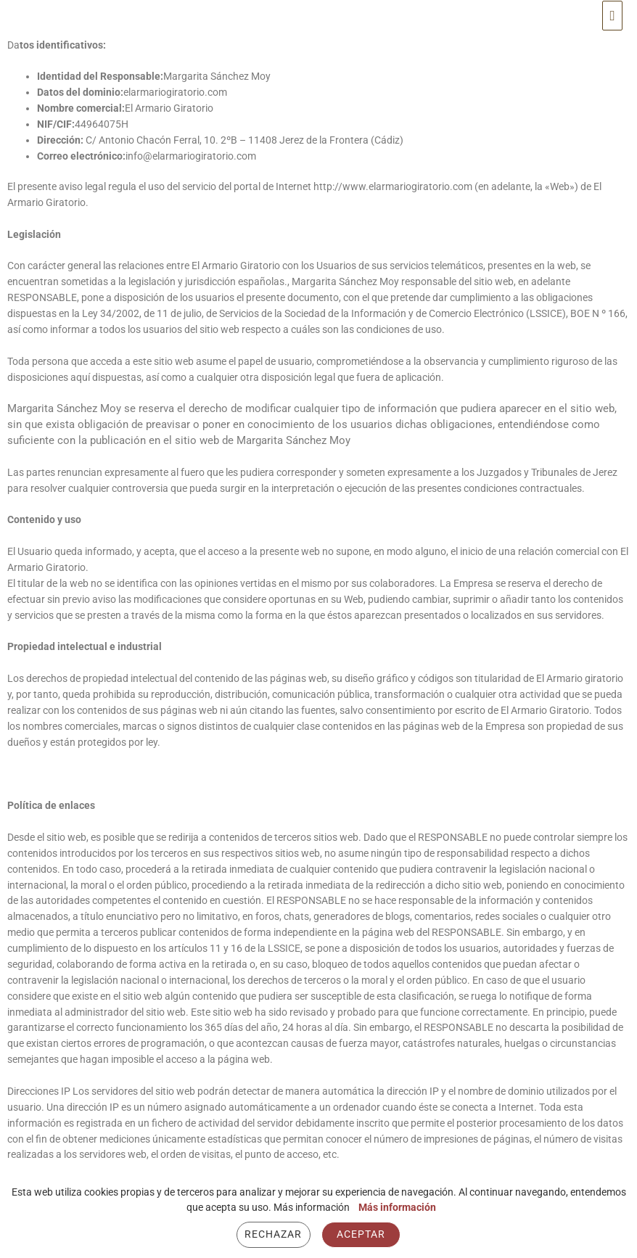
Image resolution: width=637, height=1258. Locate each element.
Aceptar (361, 1234)
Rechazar (273, 1234)
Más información (397, 1207)
